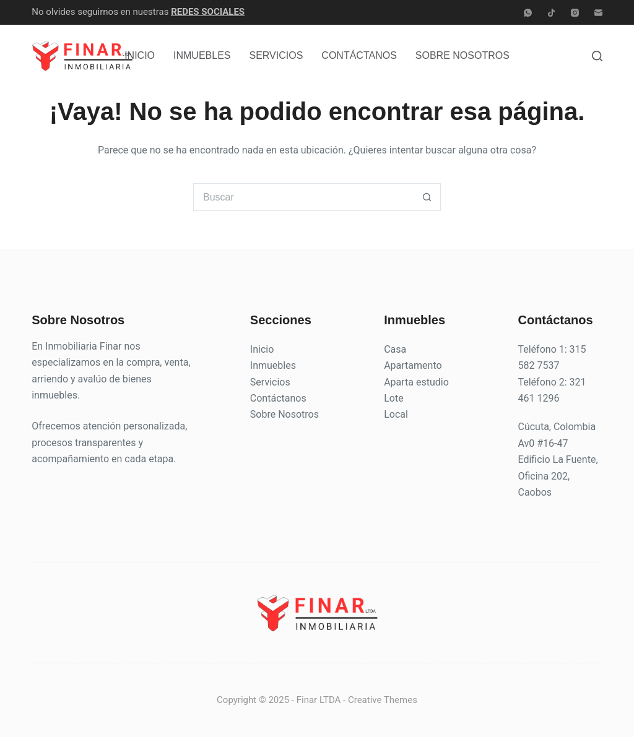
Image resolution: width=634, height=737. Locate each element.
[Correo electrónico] (598, 13)
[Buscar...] (303, 197)
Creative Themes (382, 699)
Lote (393, 398)
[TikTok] (551, 13)
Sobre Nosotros (462, 55)
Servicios (276, 55)
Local (396, 414)
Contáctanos (358, 55)
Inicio (139, 55)
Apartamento (412, 365)
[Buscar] (597, 56)
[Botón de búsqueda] (427, 197)
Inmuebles (201, 55)
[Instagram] (575, 13)
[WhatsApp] (528, 13)
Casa (395, 349)
